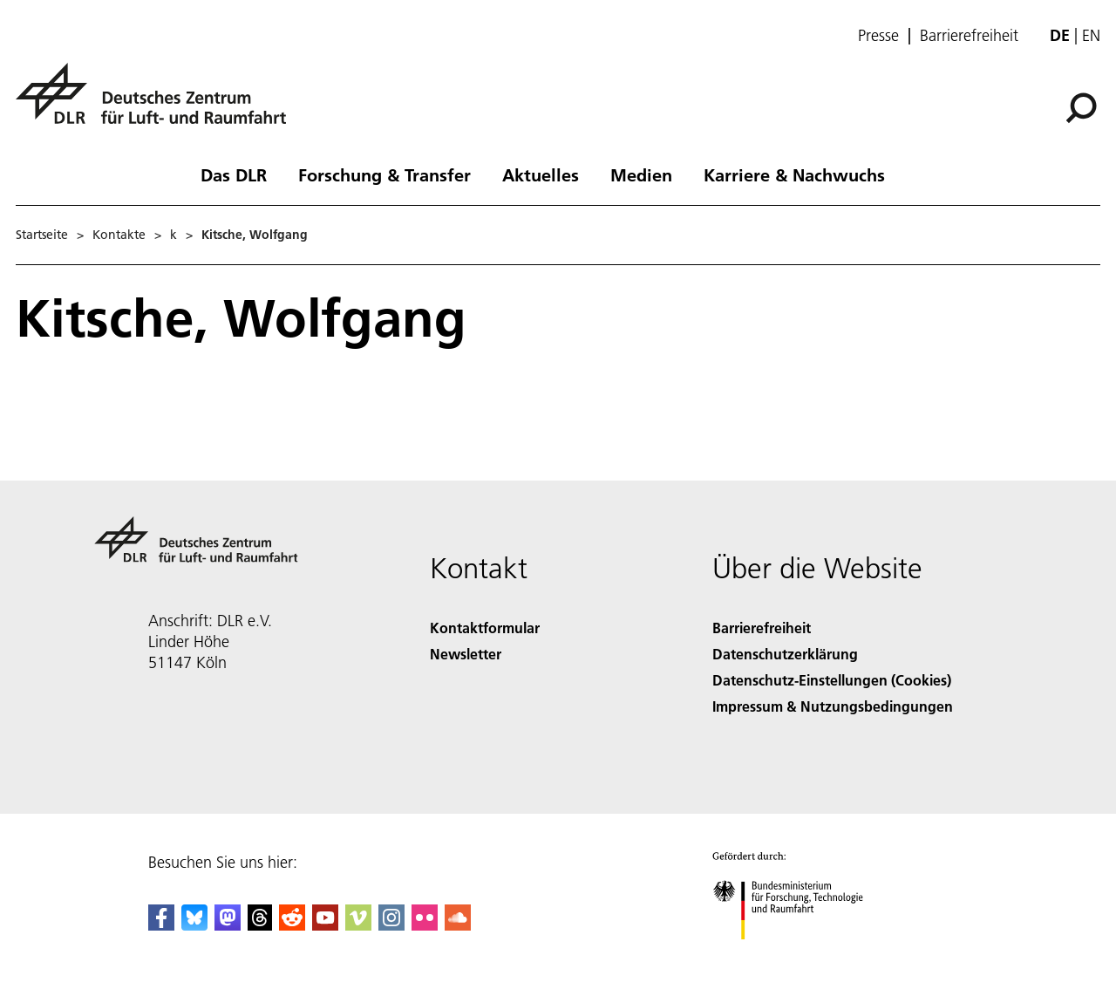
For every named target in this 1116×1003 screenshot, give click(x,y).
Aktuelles (540, 174)
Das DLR (234, 174)
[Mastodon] (227, 925)
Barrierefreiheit (969, 35)
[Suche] (1081, 108)
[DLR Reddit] (292, 925)
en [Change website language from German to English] (1091, 35)
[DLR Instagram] (391, 925)
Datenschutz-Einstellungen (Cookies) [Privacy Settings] (831, 680)
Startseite (42, 235)
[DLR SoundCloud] (458, 925)
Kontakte (119, 235)
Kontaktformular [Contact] (485, 627)
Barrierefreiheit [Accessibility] (761, 627)
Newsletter (465, 654)
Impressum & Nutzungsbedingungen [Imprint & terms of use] (832, 706)
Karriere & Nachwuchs (794, 174)
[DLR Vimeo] (358, 925)
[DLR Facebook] (161, 925)
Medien (641, 174)
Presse (878, 35)
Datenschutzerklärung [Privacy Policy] (785, 654)
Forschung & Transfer (384, 174)
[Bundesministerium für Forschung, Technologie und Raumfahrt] (797, 955)
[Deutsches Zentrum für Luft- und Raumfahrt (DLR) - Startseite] (158, 103)
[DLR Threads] (260, 925)
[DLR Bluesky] (194, 925)
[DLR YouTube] (325, 925)
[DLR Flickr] (425, 925)
